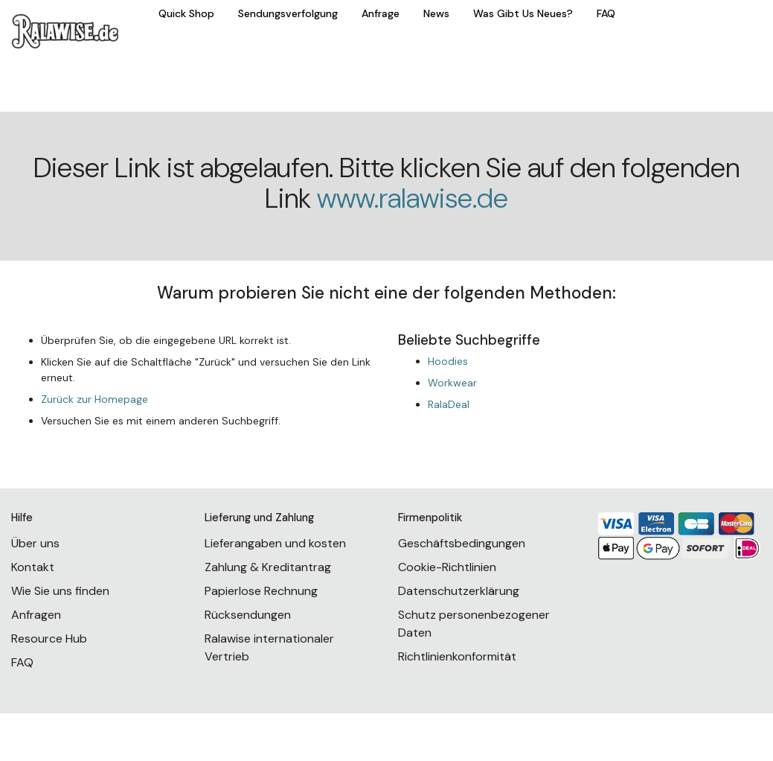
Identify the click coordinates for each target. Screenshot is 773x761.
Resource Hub (49, 638)
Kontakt (32, 567)
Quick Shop (186, 13)
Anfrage (381, 13)
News (436, 13)
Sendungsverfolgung (288, 13)
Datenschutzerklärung (458, 591)
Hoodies (448, 361)
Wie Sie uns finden (60, 591)
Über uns (35, 543)
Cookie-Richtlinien (447, 567)
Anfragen (36, 615)
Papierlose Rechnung (261, 591)
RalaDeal (448, 404)
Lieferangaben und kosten (275, 543)
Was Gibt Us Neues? (523, 13)
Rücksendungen (248, 615)
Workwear (452, 382)
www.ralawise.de (412, 198)
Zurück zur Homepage (94, 399)
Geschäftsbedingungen (461, 543)
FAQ (606, 13)
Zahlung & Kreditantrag (268, 567)
